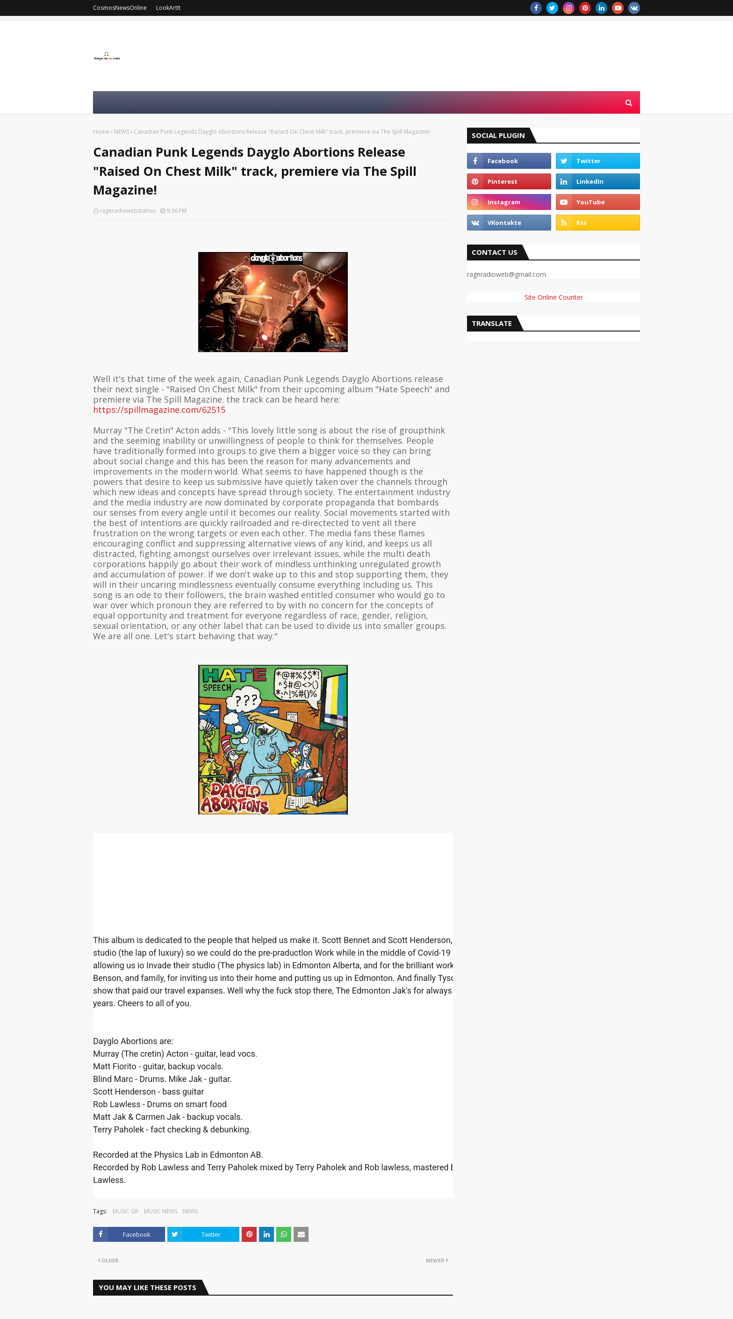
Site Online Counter (554, 297)
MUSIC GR (125, 1211)
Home (101, 132)
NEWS (121, 132)
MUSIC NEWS (160, 1211)
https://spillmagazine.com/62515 (159, 409)
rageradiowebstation (128, 211)
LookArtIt (168, 8)
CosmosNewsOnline (120, 8)
